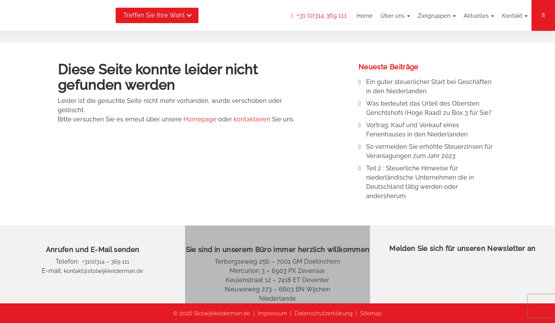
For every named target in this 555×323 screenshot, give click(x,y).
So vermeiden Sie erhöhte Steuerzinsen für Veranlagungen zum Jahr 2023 (429, 151)
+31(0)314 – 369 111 (105, 262)
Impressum (272, 313)
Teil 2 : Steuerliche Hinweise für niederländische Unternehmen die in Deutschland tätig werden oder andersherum (420, 182)
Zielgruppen (437, 15)
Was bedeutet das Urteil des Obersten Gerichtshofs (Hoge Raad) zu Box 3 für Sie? (428, 108)
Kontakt (515, 15)
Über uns (395, 15)
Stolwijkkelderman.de (222, 313)
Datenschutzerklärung (323, 313)
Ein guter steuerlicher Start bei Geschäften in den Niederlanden (428, 86)
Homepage (200, 119)
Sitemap (371, 313)
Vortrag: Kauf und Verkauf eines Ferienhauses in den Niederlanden (417, 129)
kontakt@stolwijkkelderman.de (103, 271)
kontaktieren (252, 119)
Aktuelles (479, 15)
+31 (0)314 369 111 (321, 15)
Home (365, 15)
